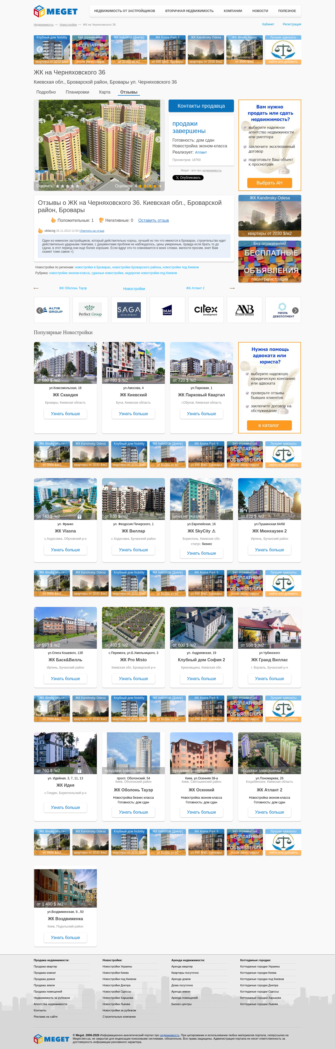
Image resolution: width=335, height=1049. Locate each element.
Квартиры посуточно (185, 972)
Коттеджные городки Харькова (260, 997)
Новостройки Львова (116, 1004)
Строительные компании (119, 1016)
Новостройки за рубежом (119, 1010)
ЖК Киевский (133, 395)
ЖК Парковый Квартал (201, 395)
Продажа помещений (48, 991)
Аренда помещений (184, 997)
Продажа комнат (45, 972)
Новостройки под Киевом (119, 979)
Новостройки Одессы (117, 991)
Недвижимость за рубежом (52, 997)
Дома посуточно (182, 985)
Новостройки (68, 24)
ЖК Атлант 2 (195, 288)
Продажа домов (44, 979)
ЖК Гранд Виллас (269, 660)
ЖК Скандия (65, 395)
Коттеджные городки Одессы (259, 991)
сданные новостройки (107, 273)
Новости (260, 11)
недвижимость (212, 170)
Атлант (201, 152)
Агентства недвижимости (50, 1004)
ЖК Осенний (201, 790)
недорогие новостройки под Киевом (151, 273)
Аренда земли (180, 991)
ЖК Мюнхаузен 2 (269, 531)
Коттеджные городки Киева (258, 972)
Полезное (287, 11)
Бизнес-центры (181, 1004)
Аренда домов (181, 979)
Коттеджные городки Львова (259, 1004)
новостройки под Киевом (181, 267)
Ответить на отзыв (92, 231)
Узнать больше (65, 414)
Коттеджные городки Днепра (259, 985)
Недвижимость (44, 24)
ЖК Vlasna (65, 531)
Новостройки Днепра (117, 985)
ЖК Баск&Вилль (65, 660)
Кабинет (268, 24)
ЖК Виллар (133, 531)
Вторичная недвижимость (189, 11)
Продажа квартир (45, 966)
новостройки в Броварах (92, 267)
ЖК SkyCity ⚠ (201, 531)
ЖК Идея (66, 785)
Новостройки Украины (117, 966)
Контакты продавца (201, 106)
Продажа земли (44, 985)
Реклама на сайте (46, 1016)
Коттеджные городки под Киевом (262, 979)
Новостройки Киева (116, 972)
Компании (233, 11)
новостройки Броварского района (136, 267)
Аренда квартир (182, 966)
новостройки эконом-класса (69, 273)
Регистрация (292, 24)
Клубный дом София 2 (201, 660)
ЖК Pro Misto (133, 660)
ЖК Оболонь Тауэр (73, 288)
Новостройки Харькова (118, 997)
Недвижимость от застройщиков (124, 11)
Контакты (40, 1010)
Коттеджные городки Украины (260, 966)
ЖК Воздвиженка (65, 919)
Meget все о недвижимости (52, 1039)
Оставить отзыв (153, 220)
